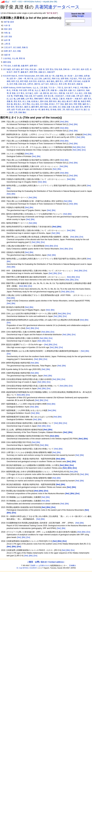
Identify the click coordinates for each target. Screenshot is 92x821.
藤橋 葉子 (24, 72)
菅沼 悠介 (19, 107)
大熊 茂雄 (87, 93)
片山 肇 (15, 58)
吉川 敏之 (29, 93)
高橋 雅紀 (22, 112)
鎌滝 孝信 (45, 109)
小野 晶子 (79, 96)
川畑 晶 (55, 99)
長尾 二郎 (61, 109)
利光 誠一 (33, 69)
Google (80, 16)
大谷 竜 (10, 96)
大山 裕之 (78, 93)
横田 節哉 (7, 62)
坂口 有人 (54, 93)
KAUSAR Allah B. (10, 76)
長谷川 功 (79, 109)
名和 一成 (38, 93)
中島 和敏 (84, 88)
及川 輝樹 (79, 76)
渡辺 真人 (17, 104)
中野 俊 (31, 90)
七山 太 (35, 88)
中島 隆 (15, 90)
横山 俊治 (62, 101)
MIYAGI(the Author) (32, 2)
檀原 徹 (77, 101)
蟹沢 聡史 (44, 107)
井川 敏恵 (7, 69)
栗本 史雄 (44, 101)
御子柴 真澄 (9, 22)
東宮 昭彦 (24, 81)
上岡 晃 (7, 44)
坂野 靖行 (33, 66)
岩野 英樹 (64, 79)
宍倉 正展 (28, 96)
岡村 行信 (56, 79)
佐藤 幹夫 (81, 90)
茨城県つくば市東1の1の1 (40, 565)
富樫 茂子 (8, 51)
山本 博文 (29, 99)
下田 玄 (60, 88)
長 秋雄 (53, 109)
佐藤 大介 (72, 90)
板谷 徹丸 (50, 81)
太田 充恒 (8, 37)
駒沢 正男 (13, 112)
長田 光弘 (70, 109)
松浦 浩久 (42, 81)
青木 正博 (63, 84)
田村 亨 (17, 72)
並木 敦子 (68, 88)
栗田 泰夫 (53, 101)
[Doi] (83, 147)
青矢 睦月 (71, 84)
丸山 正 (38, 90)
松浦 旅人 (35, 101)
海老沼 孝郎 (85, 101)
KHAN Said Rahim (23, 88)
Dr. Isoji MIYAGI (22, 568)
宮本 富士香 (48, 96)
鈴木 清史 (26, 109)
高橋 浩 (25, 47)
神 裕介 (52, 104)
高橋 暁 (79, 84)
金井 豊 (7, 40)
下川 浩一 (52, 88)
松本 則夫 (33, 81)
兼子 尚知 (25, 69)
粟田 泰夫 (69, 104)
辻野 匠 (30, 84)
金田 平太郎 (16, 109)
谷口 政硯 (53, 107)
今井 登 (7, 25)
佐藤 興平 (25, 66)
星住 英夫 (17, 101)
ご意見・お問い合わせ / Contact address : (46, 562)
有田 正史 (15, 81)
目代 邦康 (13, 84)
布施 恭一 (70, 99)
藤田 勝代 (35, 107)
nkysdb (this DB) (50, 2)
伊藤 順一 (54, 90)
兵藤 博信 (59, 76)
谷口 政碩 (17, 47)
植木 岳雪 (85, 69)
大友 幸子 (70, 93)
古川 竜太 (20, 93)
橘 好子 (70, 101)
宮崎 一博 (22, 79)
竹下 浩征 (60, 104)
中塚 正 (76, 88)
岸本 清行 (76, 69)
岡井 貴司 (8, 29)
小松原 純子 (59, 96)
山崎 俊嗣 (20, 99)
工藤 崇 (62, 99)
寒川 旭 (30, 79)
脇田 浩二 (86, 104)
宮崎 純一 (67, 69)
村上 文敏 (26, 101)
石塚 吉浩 (22, 84)
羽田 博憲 (77, 104)
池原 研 (7, 55)
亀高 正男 (45, 90)
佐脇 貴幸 (63, 90)
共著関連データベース (57, 7)
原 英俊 (12, 93)
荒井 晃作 (10, 107)
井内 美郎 (40, 76)
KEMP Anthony (9, 88)
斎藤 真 (10, 101)
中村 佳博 (23, 90)
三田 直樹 (43, 88)
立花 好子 (8, 47)
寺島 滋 (7, 33)
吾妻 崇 (41, 69)
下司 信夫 (7, 66)
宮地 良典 (58, 69)
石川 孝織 (44, 104)
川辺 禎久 (73, 79)
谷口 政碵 (62, 107)
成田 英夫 (87, 99)
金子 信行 (45, 84)
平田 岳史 (82, 79)
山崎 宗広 (47, 79)
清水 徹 (10, 104)
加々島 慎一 (69, 76)
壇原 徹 (62, 93)
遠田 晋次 (79, 107)
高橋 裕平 (51, 72)
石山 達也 (35, 104)
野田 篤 (22, 58)
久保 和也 (7, 58)
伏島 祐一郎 (49, 76)
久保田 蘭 (16, 66)
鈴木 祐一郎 (35, 109)
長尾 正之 (54, 84)
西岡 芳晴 (33, 72)
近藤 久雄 (70, 107)
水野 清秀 (68, 81)
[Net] (62, 122)
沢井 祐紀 (77, 81)
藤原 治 (27, 107)
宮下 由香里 (38, 96)
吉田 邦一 (13, 79)
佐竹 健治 (16, 69)
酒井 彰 (37, 84)
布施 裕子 (78, 99)
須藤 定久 (42, 72)
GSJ (20, 2)
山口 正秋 (38, 79)
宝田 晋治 (49, 69)
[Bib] (66, 122)
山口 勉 (12, 99)
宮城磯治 (72, 565)
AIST (14, 2)
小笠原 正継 (70, 96)
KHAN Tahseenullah (27, 76)
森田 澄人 (59, 81)
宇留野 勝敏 (18, 96)
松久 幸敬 (17, 51)
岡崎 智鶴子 (39, 99)
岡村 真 (48, 99)
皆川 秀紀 (26, 104)
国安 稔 (46, 93)
